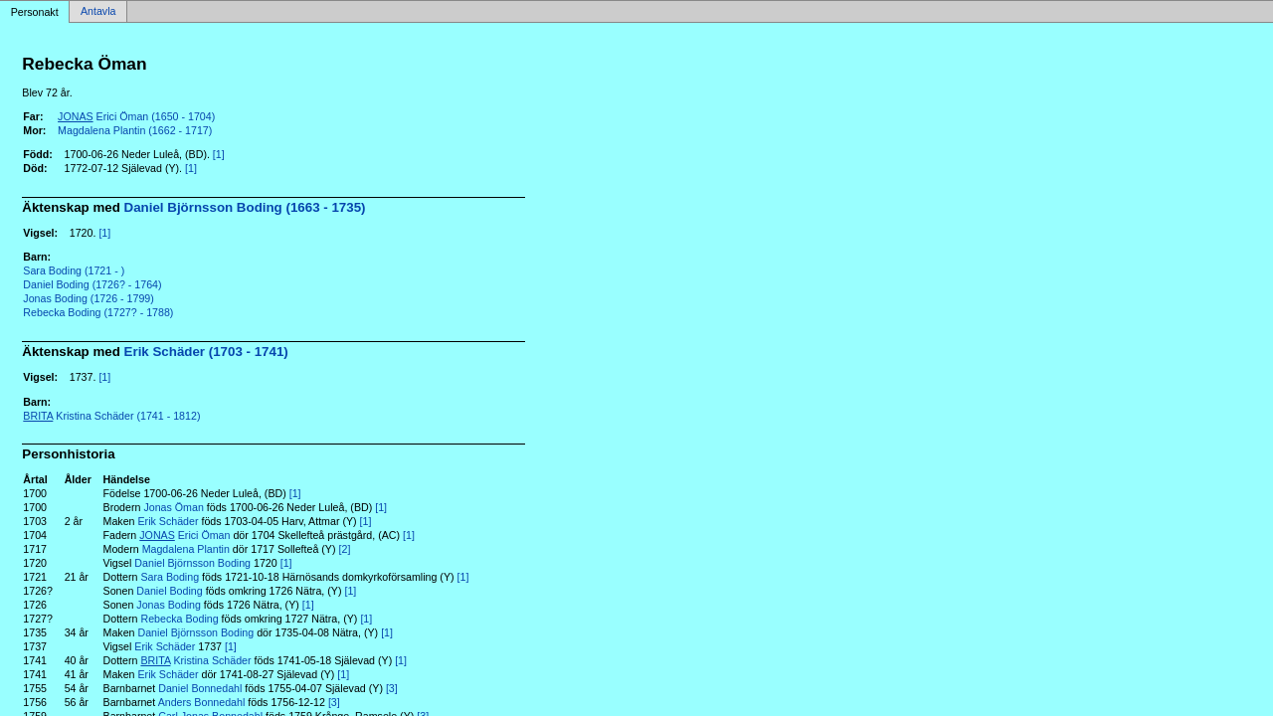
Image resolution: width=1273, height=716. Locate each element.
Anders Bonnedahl (202, 702)
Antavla (98, 12)
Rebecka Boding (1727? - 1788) (98, 312)
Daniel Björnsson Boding (192, 563)
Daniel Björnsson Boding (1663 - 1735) (245, 207)
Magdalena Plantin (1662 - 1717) (135, 130)
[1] (219, 154)
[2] (345, 549)
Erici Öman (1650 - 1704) (136, 116)
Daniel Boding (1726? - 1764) (92, 284)
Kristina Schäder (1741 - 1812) (111, 416)
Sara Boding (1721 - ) (73, 270)
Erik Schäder (167, 521)
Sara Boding (169, 577)
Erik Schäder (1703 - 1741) (206, 351)
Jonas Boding (168, 605)
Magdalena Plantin (186, 549)
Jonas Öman (173, 507)
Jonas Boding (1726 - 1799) (88, 298)
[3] (392, 688)
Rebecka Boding (179, 619)
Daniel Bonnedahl (200, 688)
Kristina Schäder (195, 660)
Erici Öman (184, 535)
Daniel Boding (169, 591)
